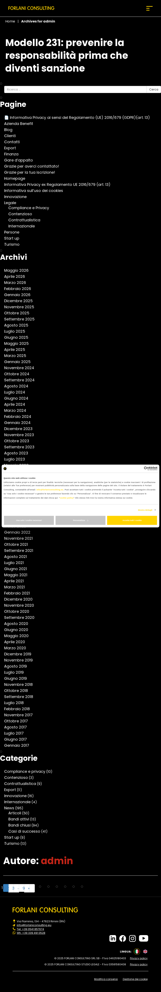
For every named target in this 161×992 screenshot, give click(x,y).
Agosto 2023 (18, 453)
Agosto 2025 (18, 325)
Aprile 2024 (16, 404)
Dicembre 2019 (19, 654)
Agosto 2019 (17, 666)
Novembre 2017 (20, 715)
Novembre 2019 (20, 660)
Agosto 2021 (17, 556)
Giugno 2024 (18, 398)
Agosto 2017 (17, 727)
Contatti (14, 141)
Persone (13, 232)
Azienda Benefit (20, 123)
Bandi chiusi (22, 825)
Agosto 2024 (18, 386)
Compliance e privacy (26, 771)
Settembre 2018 (20, 696)
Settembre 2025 (21, 319)
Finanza (13, 154)
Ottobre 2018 (18, 690)
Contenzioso (22, 214)
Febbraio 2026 (19, 288)
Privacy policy (139, 958)
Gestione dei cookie (135, 978)
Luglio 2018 (16, 702)
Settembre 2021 (20, 550)
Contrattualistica (26, 220)
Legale (12, 202)
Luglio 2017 (16, 733)
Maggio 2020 (18, 635)
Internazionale (24, 226)
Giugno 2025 (18, 337)
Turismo (13, 244)
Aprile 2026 (16, 276)
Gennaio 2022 (19, 532)
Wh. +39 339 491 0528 (31, 933)
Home (10, 21)
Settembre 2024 (21, 380)
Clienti (12, 135)
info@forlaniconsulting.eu (49, 489)
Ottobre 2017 (18, 721)
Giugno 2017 (17, 739)
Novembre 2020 (21, 605)
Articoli (17, 813)
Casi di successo (26, 831)
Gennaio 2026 (19, 294)
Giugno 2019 (17, 678)
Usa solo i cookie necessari (29, 520)
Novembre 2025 (21, 307)
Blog (10, 129)
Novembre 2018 (20, 684)
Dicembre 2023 (20, 428)
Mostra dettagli (145, 510)
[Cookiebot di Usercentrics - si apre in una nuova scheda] (139, 469)
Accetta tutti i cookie (132, 520)
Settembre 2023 (21, 447)
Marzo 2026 (17, 282)
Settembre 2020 (21, 617)
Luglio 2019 (16, 672)
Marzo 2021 (16, 587)
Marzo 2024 (17, 410)
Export (12, 148)
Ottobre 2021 (18, 544)
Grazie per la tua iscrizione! (31, 172)
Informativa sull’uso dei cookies (35, 190)
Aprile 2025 (16, 349)
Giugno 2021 (17, 568)
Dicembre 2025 (20, 300)
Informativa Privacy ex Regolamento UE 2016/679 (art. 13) (59, 184)
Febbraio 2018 (19, 708)
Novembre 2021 (20, 538)
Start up (13, 238)
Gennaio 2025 (19, 361)
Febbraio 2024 (19, 416)
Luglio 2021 (16, 562)
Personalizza (80, 520)
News (11, 808)
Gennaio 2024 (19, 422)
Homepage (16, 178)
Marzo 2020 (17, 648)
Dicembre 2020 (20, 599)
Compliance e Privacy (31, 207)
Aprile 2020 (16, 641)
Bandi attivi (21, 819)
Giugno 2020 (18, 629)
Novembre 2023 (21, 434)
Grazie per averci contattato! (33, 166)
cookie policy (67, 498)
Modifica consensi (106, 978)
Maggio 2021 (17, 574)
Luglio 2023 (16, 459)
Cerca (153, 89)
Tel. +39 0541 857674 (30, 929)
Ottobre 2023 (18, 441)
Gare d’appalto (20, 160)
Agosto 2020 (18, 623)
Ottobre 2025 (18, 313)
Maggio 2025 (18, 343)
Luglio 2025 (16, 331)
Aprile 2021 (16, 581)
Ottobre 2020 (18, 611)
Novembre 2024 (21, 367)
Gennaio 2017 (18, 745)
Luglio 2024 (16, 392)
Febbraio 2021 (19, 593)
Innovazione (17, 196)
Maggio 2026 (18, 270)
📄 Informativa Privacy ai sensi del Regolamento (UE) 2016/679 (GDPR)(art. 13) (79, 117)
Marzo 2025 (17, 355)
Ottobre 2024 (18, 374)
